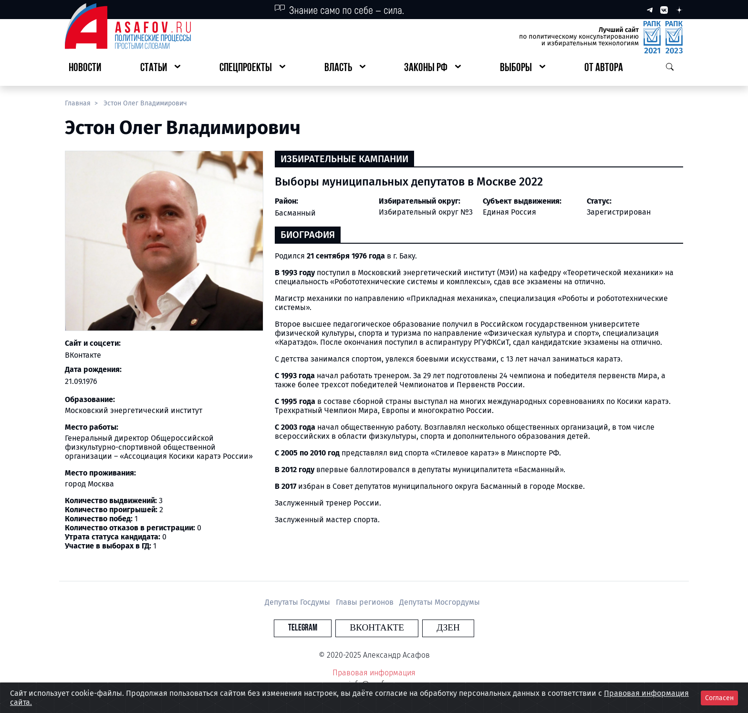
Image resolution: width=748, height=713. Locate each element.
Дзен (432, 627)
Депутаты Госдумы (298, 602)
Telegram (318, 627)
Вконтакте (377, 627)
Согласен (719, 698)
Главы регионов (365, 602)
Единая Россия (509, 212)
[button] (160, 68)
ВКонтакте (83, 355)
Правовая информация (374, 672)
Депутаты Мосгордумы (439, 602)
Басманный (295, 212)
